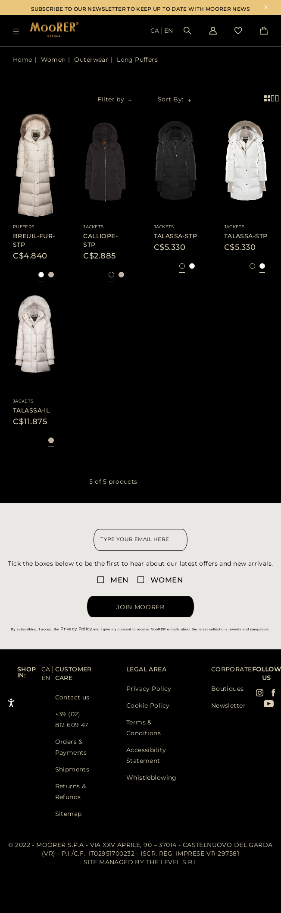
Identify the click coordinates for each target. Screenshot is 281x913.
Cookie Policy (147, 705)
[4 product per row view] (268, 98)
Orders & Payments (71, 747)
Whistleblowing (151, 777)
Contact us (72, 697)
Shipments (72, 769)
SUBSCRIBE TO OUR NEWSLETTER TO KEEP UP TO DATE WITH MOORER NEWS (140, 9)
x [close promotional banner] (266, 8)
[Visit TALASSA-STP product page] (176, 165)
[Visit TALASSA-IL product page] (35, 339)
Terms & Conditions (143, 727)
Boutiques (227, 689)
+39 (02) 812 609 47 (71, 719)
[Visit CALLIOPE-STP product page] (105, 165)
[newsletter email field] (140, 540)
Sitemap (68, 814)
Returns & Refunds (70, 791)
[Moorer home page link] (54, 30)
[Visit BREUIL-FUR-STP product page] (35, 165)
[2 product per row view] (273, 98)
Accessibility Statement (146, 755)
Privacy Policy (76, 629)
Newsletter (228, 705)
